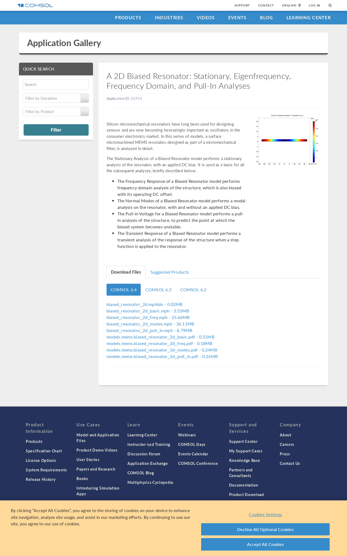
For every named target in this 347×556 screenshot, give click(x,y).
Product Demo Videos (96, 450)
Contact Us (290, 463)
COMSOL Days (191, 444)
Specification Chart (44, 450)
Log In (314, 5)
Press (285, 453)
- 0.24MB (162, 350)
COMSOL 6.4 (124, 289)
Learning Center (309, 17)
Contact (266, 5)
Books (82, 478)
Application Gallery (64, 42)
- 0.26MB (162, 356)
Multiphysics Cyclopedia (150, 482)
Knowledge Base (244, 460)
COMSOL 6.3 (158, 289)
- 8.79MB (149, 330)
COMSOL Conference (198, 463)
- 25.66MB (148, 317)
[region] (173, 528)
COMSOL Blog (140, 472)
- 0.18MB (160, 343)
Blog (266, 17)
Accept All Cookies (265, 544)
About (285, 434)
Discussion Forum (143, 453)
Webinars (187, 434)
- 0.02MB (145, 304)
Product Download (246, 494)
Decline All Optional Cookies (265, 529)
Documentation (243, 485)
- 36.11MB (150, 324)
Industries (169, 17)
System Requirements (46, 469)
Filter (56, 129)
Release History (41, 479)
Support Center (243, 441)
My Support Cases (245, 450)
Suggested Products (169, 272)
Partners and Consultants (241, 472)
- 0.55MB (160, 337)
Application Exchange (147, 463)
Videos (206, 17)
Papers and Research (95, 469)
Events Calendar (193, 453)
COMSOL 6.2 (193, 289)
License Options (41, 460)
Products (128, 17)
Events (237, 17)
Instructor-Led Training (148, 444)
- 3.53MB (148, 311)
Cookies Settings (265, 514)
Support (242, 5)
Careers (287, 444)
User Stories (87, 459)
